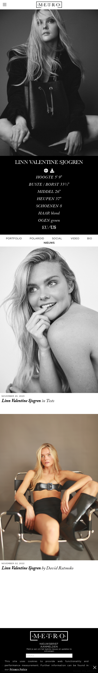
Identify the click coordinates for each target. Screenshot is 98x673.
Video (75, 238)
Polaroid (37, 238)
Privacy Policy (18, 669)
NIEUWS (49, 242)
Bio (89, 238)
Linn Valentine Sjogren (22, 400)
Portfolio (14, 238)
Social (57, 238)
